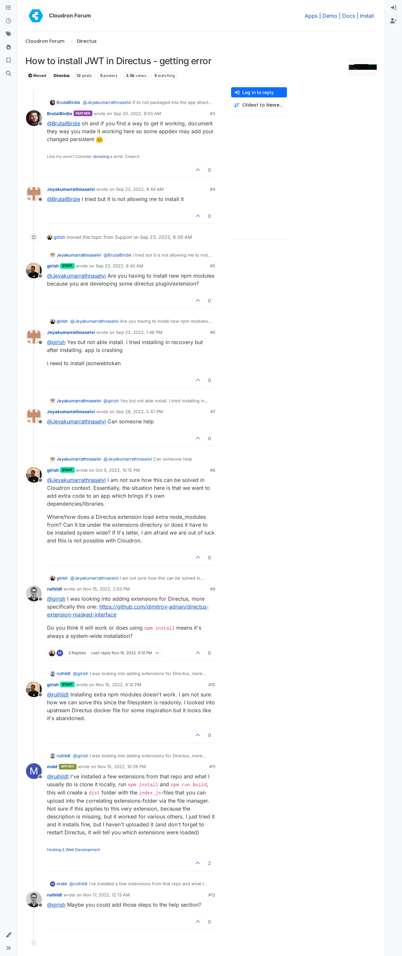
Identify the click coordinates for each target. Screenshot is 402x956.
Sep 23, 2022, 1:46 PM (139, 332)
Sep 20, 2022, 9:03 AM (137, 113)
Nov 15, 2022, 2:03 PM (106, 588)
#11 (212, 766)
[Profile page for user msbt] (34, 771)
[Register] (393, 21)
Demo (329, 16)
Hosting (54, 849)
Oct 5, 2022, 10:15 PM (118, 470)
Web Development (83, 849)
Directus (62, 75)
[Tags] (8, 34)
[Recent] (8, 21)
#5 (212, 265)
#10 (211, 684)
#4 (212, 189)
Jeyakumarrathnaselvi (71, 189)
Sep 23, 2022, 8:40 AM (119, 265)
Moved (37, 75)
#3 (212, 113)
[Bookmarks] (8, 60)
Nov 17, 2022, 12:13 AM (106, 894)
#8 (212, 470)
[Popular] (8, 47)
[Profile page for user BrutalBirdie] (34, 118)
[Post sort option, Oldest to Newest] (259, 105)
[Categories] (8, 8)
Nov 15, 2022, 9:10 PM (118, 684)
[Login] (393, 8)
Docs (348, 16)
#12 (211, 894)
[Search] (8, 73)
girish (59, 237)
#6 (212, 332)
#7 (212, 411)
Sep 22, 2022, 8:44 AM (140, 189)
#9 (212, 588)
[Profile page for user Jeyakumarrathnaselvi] (34, 194)
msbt (52, 766)
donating (101, 156)
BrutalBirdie (68, 102)
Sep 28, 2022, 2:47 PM (139, 411)
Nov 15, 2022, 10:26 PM (122, 766)
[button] (8, 935)
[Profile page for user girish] (34, 270)
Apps (311, 16)
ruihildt (54, 588)
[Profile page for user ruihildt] (34, 593)
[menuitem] (393, 8)
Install (367, 16)
